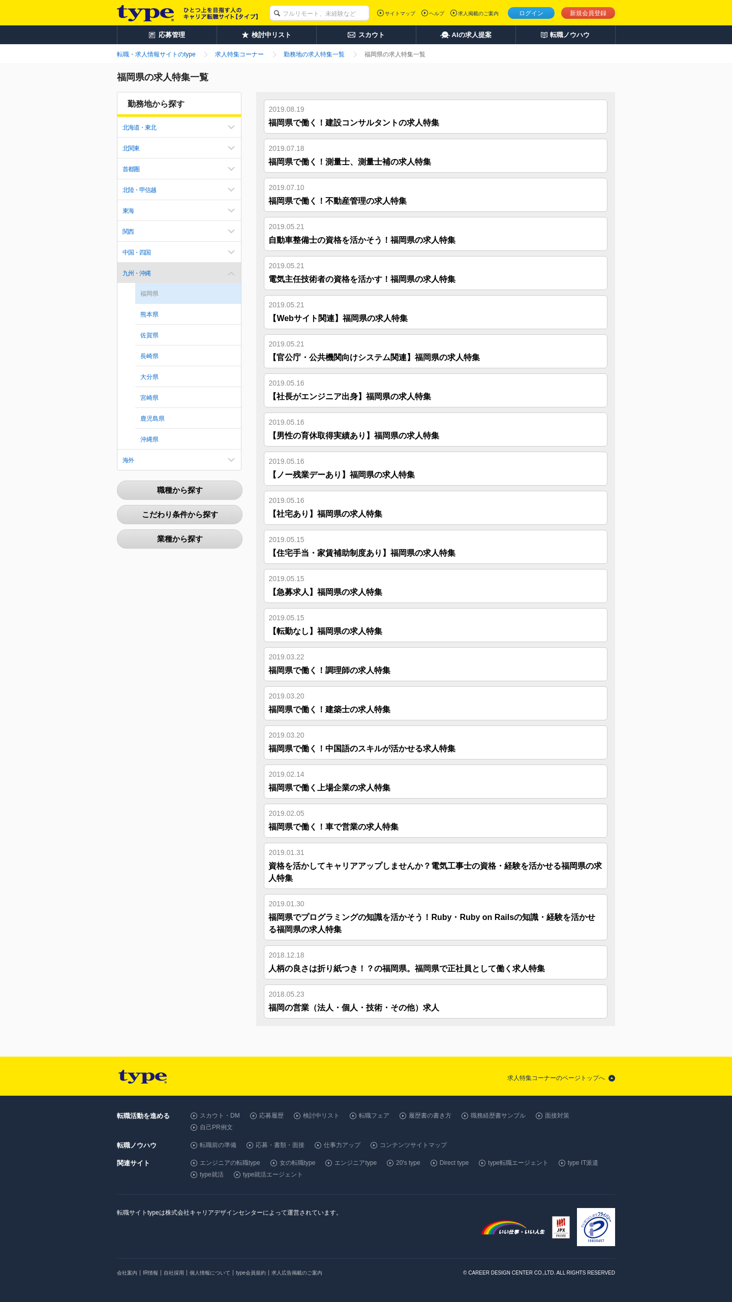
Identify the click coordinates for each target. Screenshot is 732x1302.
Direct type (454, 1162)
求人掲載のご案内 (478, 13)
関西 (128, 231)
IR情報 (150, 1273)
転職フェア (374, 1115)
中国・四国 (136, 252)
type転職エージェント (518, 1162)
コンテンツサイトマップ (413, 1145)
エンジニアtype (355, 1162)
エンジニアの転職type (230, 1162)
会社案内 (127, 1273)
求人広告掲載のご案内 (296, 1273)
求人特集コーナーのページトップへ (556, 1078)
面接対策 (557, 1115)
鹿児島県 (152, 418)
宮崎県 (149, 397)
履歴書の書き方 (430, 1115)
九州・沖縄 (136, 273)
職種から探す (180, 490)
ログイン (531, 13)
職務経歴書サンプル (498, 1115)
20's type (408, 1162)
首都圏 (131, 169)
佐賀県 (149, 335)
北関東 (131, 148)
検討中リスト (321, 1115)
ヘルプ (436, 13)
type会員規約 (251, 1273)
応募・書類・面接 (280, 1145)
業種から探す (180, 538)
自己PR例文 (216, 1127)
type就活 (212, 1174)
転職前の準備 (218, 1145)
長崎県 (149, 356)
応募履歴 (271, 1115)
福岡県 (149, 293)
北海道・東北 (139, 127)
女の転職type (298, 1162)
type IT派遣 (583, 1162)
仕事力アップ (342, 1145)
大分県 (149, 376)
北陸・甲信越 (139, 190)
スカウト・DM (220, 1115)
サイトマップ (400, 13)
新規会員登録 (588, 13)
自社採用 (174, 1273)
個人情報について (210, 1273)
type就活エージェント (273, 1174)
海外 (128, 460)
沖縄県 (149, 439)
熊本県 (149, 314)
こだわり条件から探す (180, 514)
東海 (128, 210)
